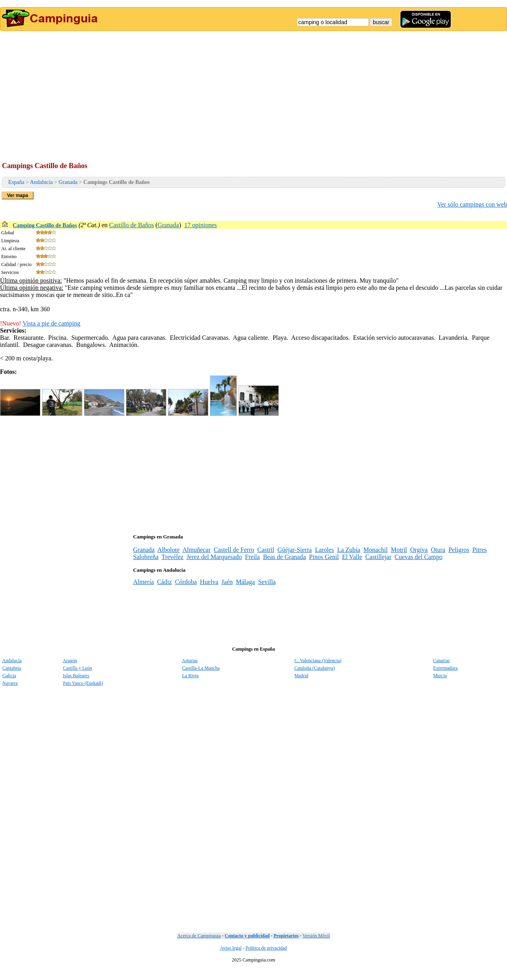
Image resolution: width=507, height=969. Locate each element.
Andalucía (41, 182)
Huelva (209, 581)
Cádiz (164, 581)
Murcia (440, 675)
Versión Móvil (316, 935)
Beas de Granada (284, 556)
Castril (265, 549)
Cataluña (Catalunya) (314, 668)
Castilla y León (77, 668)
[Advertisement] (253, 90)
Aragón (70, 660)
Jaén (227, 581)
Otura (438, 549)
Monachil (375, 549)
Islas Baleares (76, 675)
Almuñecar (196, 549)
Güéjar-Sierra (294, 549)
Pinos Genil (324, 556)
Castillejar (378, 556)
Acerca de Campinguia (199, 935)
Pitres (480, 549)
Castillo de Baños (131, 225)
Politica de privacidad (266, 948)
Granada (68, 182)
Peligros (458, 549)
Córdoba (186, 581)
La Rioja (190, 675)
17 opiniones (200, 225)
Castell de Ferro (234, 549)
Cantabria (11, 668)
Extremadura (445, 668)
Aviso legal (231, 948)
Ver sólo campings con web (472, 204)
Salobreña (145, 556)
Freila (252, 556)
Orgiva (419, 549)
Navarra (10, 683)
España (16, 182)
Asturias (190, 660)
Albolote (168, 549)
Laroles (324, 549)
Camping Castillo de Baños (45, 225)
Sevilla (266, 581)
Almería (143, 581)
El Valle (352, 556)
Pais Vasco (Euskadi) (83, 683)
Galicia (9, 675)
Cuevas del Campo (418, 556)
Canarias (441, 660)
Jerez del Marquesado (214, 556)
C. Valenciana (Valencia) (317, 660)
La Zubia (348, 549)
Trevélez (172, 556)
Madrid (301, 675)
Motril (399, 549)
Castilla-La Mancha (201, 668)
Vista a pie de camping (51, 323)
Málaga (245, 581)
